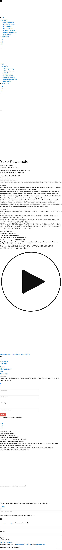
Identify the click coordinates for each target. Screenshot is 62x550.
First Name (3, 388)
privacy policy (40, 544)
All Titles (5, 20)
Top (3, 17)
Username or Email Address (22, 523)
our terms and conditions (23, 544)
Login (5, 524)
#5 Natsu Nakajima (9, 30)
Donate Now (5, 36)
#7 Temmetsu (7, 34)
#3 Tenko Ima (7, 26)
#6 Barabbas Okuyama (10, 32)
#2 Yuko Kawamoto (9, 24)
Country (2, 400)
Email (1, 407)
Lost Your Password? (6, 542)
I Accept (2, 506)
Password (2, 531)
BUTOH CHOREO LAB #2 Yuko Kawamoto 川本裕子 (15, 354)
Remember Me (5, 539)
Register (11, 524)
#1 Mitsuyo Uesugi (8, 22)
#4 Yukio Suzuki (8, 28)
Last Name (3, 394)
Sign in (2, 538)
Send (2, 414)
